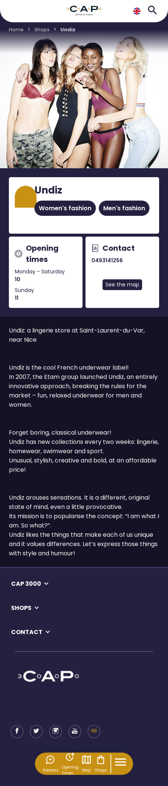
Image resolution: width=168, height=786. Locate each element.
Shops (101, 763)
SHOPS (21, 608)
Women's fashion (65, 208)
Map (86, 763)
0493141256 (107, 260)
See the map (122, 284)
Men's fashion (124, 208)
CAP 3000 (26, 583)
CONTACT (27, 632)
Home (16, 29)
